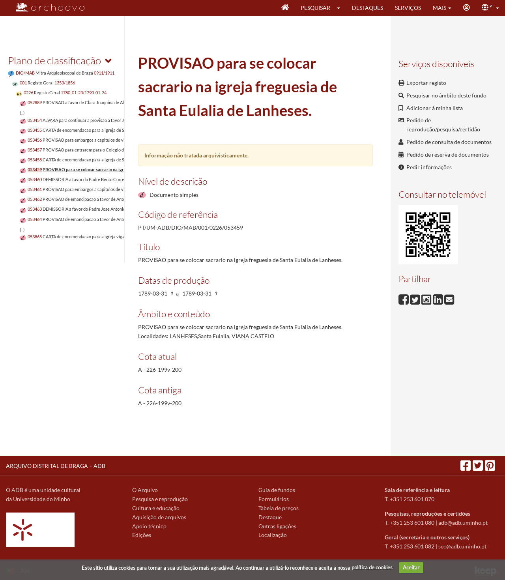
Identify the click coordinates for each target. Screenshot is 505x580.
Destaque (270, 517)
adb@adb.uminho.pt (463, 522)
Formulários (273, 499)
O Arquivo (145, 489)
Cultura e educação (156, 508)
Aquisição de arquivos (159, 517)
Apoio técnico (149, 526)
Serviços (408, 7)
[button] (341, 8)
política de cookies (372, 567)
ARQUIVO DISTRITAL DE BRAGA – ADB (55, 465)
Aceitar (411, 567)
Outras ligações (277, 526)
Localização (272, 534)
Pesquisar (315, 7)
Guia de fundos (276, 489)
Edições (141, 534)
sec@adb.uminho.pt (462, 546)
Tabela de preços (278, 508)
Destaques (367, 7)
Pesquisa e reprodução (160, 499)
